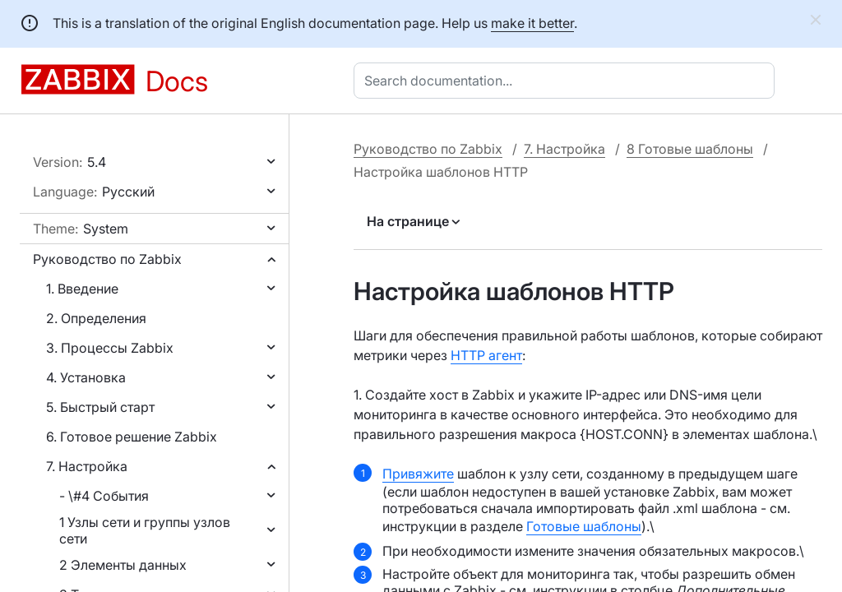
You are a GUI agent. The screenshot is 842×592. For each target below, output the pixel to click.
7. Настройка (86, 466)
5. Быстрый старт (100, 407)
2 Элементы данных (123, 565)
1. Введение (82, 288)
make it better (532, 23)
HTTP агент (486, 355)
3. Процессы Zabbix (109, 348)
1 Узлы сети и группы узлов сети (144, 530)
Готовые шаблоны (583, 526)
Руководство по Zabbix (107, 259)
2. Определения (96, 318)
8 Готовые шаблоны (690, 149)
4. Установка (86, 377)
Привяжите (418, 473)
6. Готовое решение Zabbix (131, 436)
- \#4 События (104, 496)
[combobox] (567, 80)
